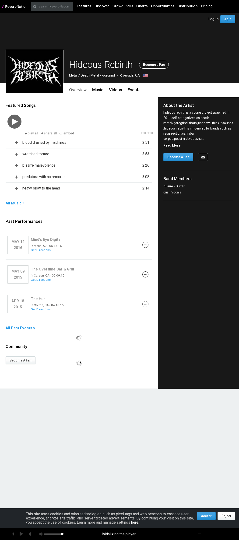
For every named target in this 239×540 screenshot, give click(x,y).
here (134, 522)
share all (49, 133)
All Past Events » (20, 328)
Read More (171, 145)
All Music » (15, 203)
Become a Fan (154, 65)
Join (227, 19)
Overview (78, 89)
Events (134, 89)
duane (168, 186)
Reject (226, 516)
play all (33, 133)
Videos (115, 89)
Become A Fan (21, 360)
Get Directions (41, 250)
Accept (206, 516)
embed (67, 133)
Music (97, 89)
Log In (213, 19)
